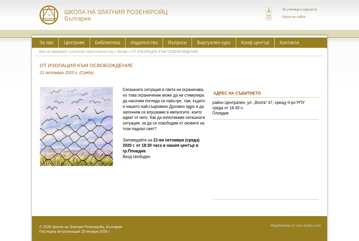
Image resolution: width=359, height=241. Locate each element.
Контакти (289, 42)
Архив (122, 51)
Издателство (144, 42)
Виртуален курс (213, 42)
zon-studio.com (308, 225)
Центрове (74, 42)
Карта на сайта (294, 17)
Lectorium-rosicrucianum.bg (91, 51)
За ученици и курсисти (299, 9)
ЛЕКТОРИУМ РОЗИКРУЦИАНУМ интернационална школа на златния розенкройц (104, 15)
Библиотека (107, 42)
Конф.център (255, 42)
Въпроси (177, 42)
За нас (47, 42)
